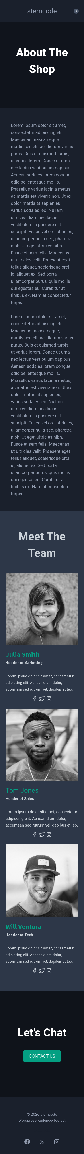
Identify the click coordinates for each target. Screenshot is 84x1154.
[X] (42, 1141)
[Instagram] (56, 1141)
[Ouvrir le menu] (9, 11)
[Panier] (74, 11)
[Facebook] (27, 1141)
